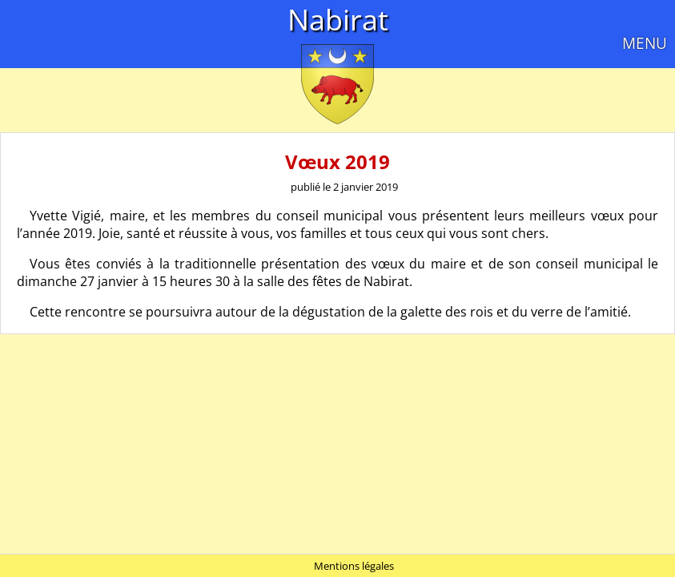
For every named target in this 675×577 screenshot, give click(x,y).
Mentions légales (354, 566)
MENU (644, 43)
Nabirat (337, 19)
